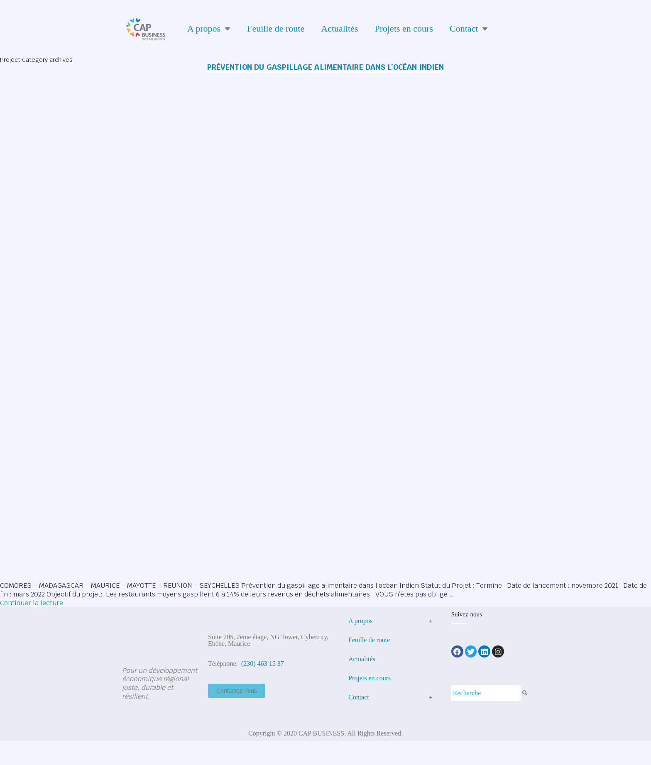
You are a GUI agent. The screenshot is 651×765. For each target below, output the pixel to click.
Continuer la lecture (31, 603)
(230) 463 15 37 (262, 663)
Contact (469, 28)
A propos (208, 28)
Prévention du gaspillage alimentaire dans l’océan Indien (325, 67)
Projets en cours (403, 28)
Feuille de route (275, 28)
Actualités (339, 28)
